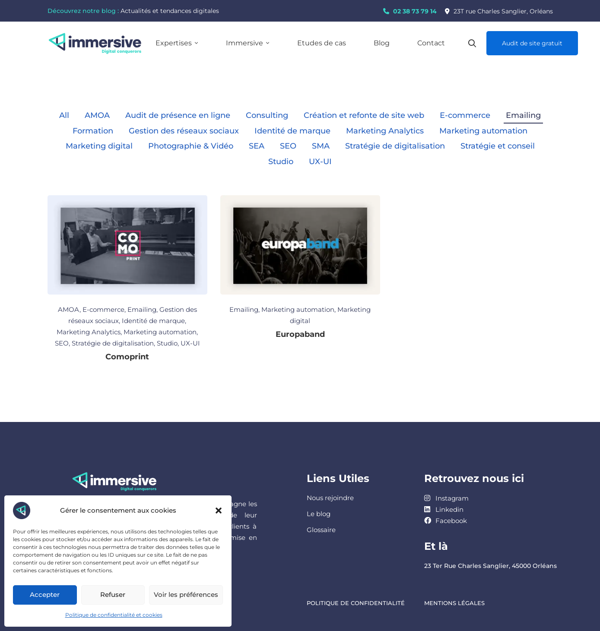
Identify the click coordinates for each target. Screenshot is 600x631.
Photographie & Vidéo (190, 146)
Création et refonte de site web (364, 115)
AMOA (97, 115)
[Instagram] (446, 498)
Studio (280, 161)
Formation (93, 131)
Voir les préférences (186, 594)
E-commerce (465, 115)
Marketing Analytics (385, 131)
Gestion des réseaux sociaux (184, 131)
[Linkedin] (444, 509)
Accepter (45, 594)
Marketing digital (99, 146)
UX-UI (320, 161)
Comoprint (127, 356)
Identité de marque (292, 131)
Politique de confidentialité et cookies (113, 615)
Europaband (300, 334)
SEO (288, 146)
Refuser (112, 594)
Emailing (523, 115)
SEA (256, 146)
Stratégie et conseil (497, 146)
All (64, 115)
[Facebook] (445, 520)
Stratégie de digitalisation (395, 146)
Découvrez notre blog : (83, 11)
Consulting (267, 115)
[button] (218, 510)
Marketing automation (483, 131)
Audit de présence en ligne (177, 115)
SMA (321, 146)
